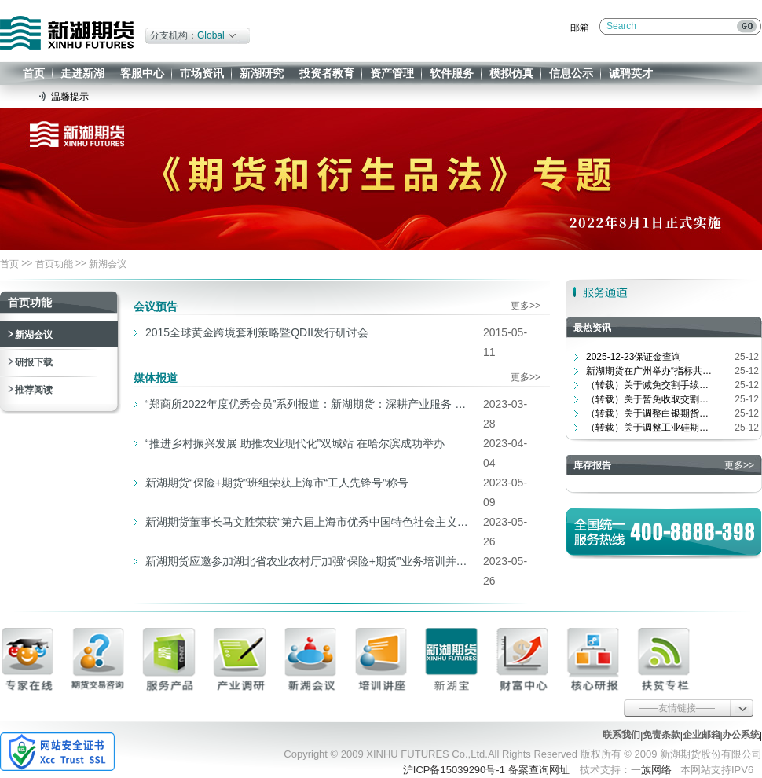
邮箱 (579, 27)
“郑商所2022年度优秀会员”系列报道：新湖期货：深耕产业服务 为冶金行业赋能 (310, 404)
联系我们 (621, 734)
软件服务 (452, 73)
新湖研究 (262, 73)
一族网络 (651, 770)
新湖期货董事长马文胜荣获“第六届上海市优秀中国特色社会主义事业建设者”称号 (310, 522)
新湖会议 (107, 264)
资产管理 (392, 73)
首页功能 (54, 264)
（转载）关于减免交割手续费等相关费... (649, 385)
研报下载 (34, 362)
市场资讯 (202, 73)
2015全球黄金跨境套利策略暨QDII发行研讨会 (256, 332)
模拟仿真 (511, 73)
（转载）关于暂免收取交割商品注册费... (649, 399)
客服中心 (142, 73)
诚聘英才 (631, 73)
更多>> (525, 305)
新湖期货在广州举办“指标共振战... (649, 370)
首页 (34, 73)
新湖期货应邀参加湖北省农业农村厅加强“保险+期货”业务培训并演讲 (310, 561)
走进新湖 (82, 73)
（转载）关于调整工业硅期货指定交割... (649, 427)
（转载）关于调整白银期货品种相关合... (649, 413)
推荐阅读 (34, 389)
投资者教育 (326, 73)
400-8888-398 (693, 531)
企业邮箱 (701, 734)
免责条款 (661, 734)
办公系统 (741, 734)
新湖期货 (67, 33)
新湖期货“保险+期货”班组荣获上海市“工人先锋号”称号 (276, 482)
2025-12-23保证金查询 (633, 356)
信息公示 (571, 73)
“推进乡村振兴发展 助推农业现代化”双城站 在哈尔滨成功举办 (295, 443)
